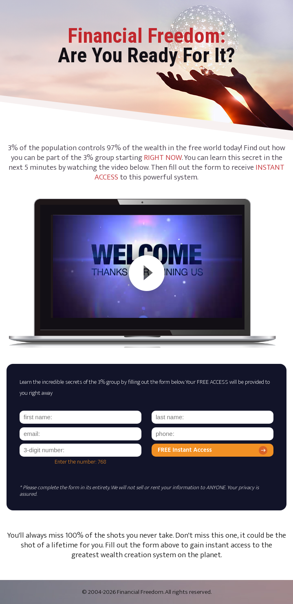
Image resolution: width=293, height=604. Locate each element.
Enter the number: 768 (80, 462)
